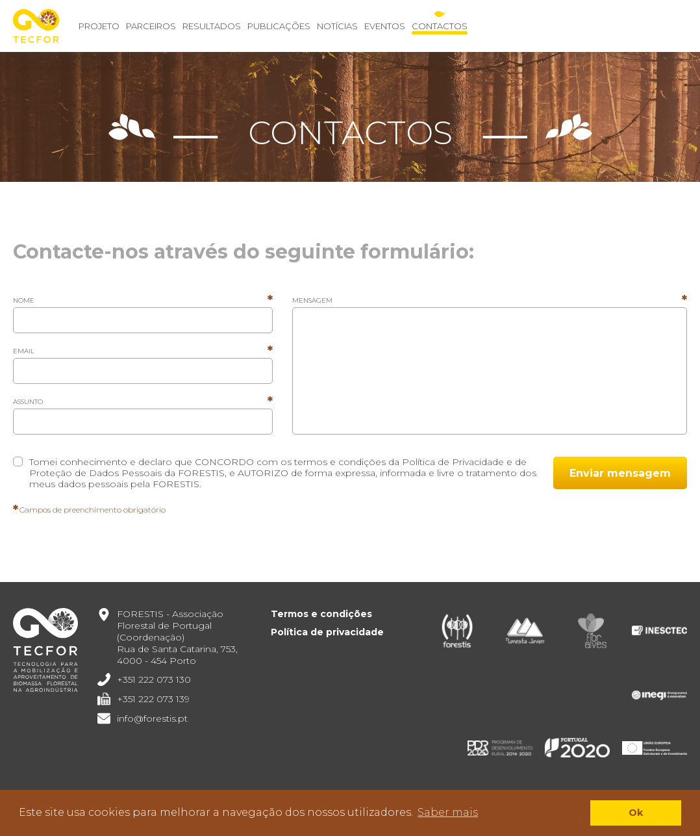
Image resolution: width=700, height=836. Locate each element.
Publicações (278, 26)
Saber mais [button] (448, 812)
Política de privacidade (327, 632)
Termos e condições (321, 614)
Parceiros (151, 26)
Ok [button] (636, 812)
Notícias (337, 26)
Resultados (211, 26)
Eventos (384, 26)
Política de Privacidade (453, 462)
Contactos (440, 26)
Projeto (99, 26)
